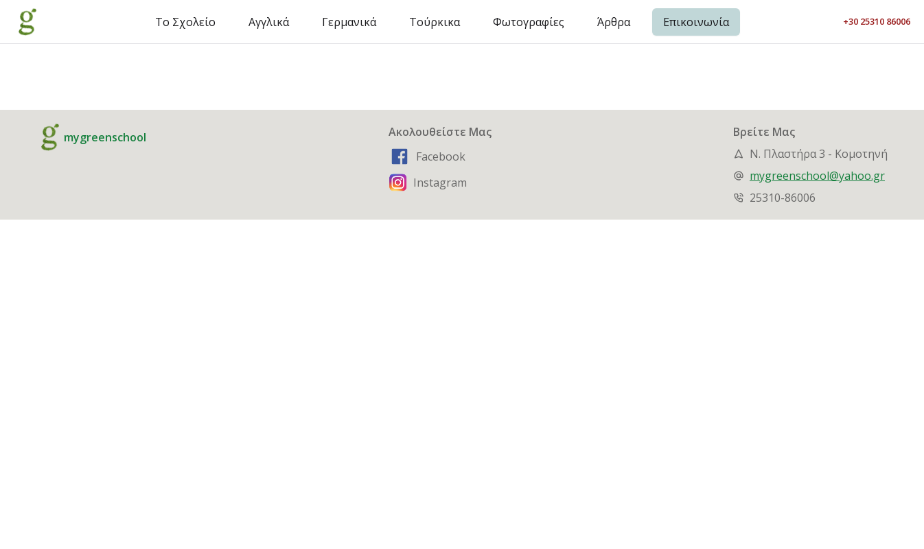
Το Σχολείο (185, 22)
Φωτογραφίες (528, 22)
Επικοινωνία (696, 22)
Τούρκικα (434, 22)
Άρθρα (613, 22)
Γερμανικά (349, 22)
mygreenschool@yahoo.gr (817, 175)
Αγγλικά (269, 22)
